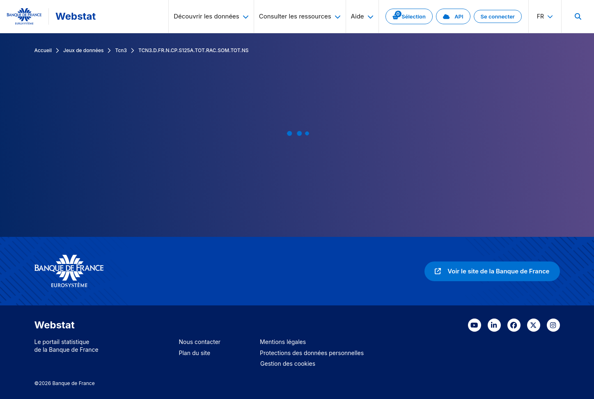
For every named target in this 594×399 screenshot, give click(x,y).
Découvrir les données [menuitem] (211, 16)
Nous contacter (200, 341)
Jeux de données (83, 50)
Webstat (75, 16)
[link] (409, 16)
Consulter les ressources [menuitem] (300, 16)
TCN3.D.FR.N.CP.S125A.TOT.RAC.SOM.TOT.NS (193, 50)
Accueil (43, 50)
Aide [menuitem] (362, 16)
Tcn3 (121, 50)
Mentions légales (283, 341)
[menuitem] (577, 16)
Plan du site (195, 352)
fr (545, 16)
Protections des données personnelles (312, 352)
